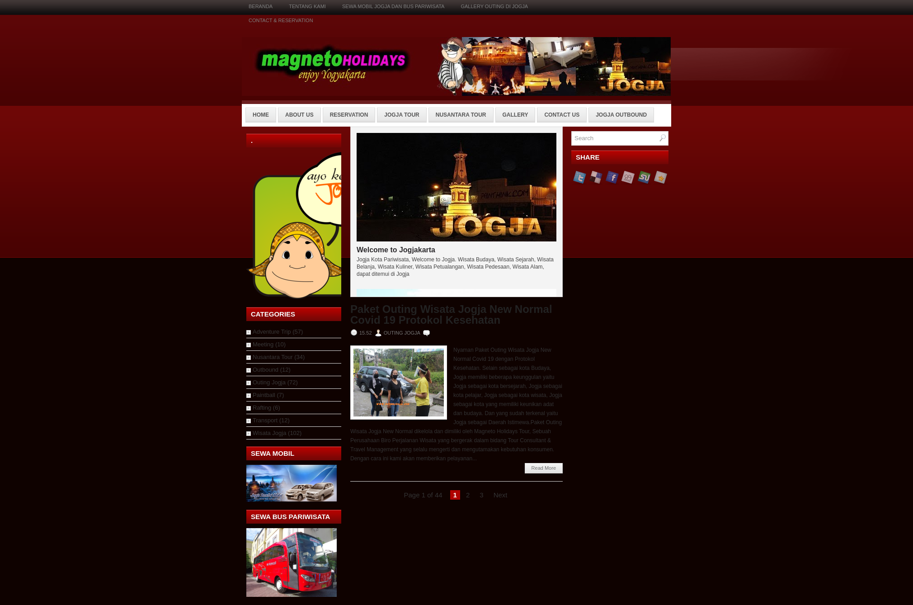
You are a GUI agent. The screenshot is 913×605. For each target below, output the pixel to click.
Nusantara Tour (461, 115)
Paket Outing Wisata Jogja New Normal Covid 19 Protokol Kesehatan (451, 315)
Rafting (262, 407)
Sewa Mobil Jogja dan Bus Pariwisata (393, 6)
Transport (265, 420)
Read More (544, 468)
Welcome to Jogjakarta (396, 250)
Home (261, 115)
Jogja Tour (401, 115)
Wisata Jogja (269, 433)
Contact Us (561, 115)
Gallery (515, 115)
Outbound (265, 369)
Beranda (261, 6)
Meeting (263, 344)
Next (501, 495)
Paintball (264, 395)
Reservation (349, 115)
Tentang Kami (307, 6)
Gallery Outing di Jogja (494, 6)
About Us (299, 115)
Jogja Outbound (621, 115)
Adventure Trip (272, 331)
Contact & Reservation (281, 20)
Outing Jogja (269, 382)
